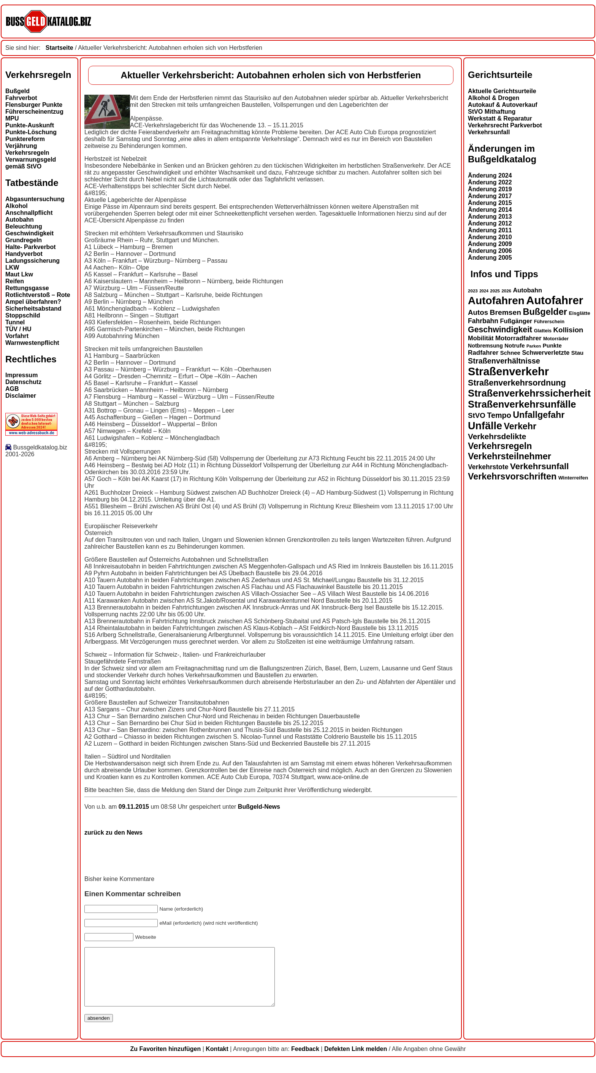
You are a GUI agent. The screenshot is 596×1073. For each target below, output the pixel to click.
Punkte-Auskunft (29, 125)
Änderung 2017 (490, 196)
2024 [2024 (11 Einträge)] (483, 291)
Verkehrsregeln (27, 152)
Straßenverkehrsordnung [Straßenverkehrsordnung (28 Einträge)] (517, 382)
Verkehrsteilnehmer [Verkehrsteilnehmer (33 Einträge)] (509, 456)
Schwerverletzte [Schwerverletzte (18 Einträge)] (545, 352)
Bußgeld (17, 91)
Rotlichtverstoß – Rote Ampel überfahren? (37, 298)
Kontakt (217, 1060)
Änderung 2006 (490, 251)
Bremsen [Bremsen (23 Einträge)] (505, 312)
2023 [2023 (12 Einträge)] (473, 291)
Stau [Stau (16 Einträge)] (577, 352)
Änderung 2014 (490, 209)
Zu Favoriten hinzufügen (165, 1060)
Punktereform (25, 139)
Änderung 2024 (490, 175)
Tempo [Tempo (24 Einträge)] (499, 415)
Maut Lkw (19, 274)
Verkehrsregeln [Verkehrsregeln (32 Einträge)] (500, 446)
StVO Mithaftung (491, 111)
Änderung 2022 (490, 182)
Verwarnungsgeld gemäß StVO (30, 163)
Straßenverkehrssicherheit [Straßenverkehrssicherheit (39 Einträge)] (529, 393)
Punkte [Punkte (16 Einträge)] (552, 345)
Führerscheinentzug (34, 111)
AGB (12, 389)
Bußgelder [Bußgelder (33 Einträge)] (545, 312)
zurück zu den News (113, 832)
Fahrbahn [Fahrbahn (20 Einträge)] (483, 321)
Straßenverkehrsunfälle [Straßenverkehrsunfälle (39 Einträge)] (522, 404)
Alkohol (16, 206)
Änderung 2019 (490, 189)
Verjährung (21, 146)
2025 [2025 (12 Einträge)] (495, 291)
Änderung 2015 (490, 203)
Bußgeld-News (259, 806)
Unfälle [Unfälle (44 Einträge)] (485, 426)
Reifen (14, 281)
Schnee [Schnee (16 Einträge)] (510, 352)
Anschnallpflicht (28, 213)
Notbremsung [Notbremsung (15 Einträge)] (485, 346)
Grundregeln (23, 240)
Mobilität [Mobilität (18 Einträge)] (480, 338)
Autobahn (19, 219)
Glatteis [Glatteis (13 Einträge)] (543, 330)
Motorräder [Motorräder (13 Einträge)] (556, 338)
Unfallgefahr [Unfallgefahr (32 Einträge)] (538, 415)
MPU (12, 118)
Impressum (21, 375)
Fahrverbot (21, 98)
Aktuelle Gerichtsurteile (502, 91)
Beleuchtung (23, 226)
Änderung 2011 (490, 230)
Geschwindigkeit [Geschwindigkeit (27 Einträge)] (500, 329)
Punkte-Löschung (31, 132)
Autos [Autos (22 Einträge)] (478, 312)
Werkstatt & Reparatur (500, 118)
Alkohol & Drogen (493, 98)
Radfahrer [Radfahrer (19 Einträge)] (483, 352)
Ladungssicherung (32, 260)
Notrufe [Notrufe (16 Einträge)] (514, 345)
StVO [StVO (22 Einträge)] (476, 415)
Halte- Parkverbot (30, 247)
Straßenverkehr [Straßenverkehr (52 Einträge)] (508, 371)
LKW (12, 267)
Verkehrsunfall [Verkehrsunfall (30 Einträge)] (539, 466)
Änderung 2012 (490, 223)
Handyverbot (24, 254)
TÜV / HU (18, 329)
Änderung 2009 (490, 244)
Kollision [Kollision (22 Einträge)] (568, 330)
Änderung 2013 (490, 216)
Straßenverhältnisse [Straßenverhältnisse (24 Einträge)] (504, 361)
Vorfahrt (17, 336)
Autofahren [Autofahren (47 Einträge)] (496, 300)
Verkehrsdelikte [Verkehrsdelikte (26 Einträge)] (497, 436)
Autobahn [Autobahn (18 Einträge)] (527, 290)
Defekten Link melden (355, 1060)
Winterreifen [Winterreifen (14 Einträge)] (573, 478)
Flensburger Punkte (33, 105)
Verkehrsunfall (489, 132)
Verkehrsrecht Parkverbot (505, 125)
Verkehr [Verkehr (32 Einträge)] (520, 426)
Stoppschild (22, 315)
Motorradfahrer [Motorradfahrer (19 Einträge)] (518, 338)
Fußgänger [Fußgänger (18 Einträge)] (516, 320)
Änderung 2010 (490, 237)
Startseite (59, 47)
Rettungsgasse (27, 288)
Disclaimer (20, 395)
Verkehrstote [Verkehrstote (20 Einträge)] (488, 467)
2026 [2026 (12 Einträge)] (506, 291)
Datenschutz (23, 382)
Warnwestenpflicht (32, 343)
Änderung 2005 (490, 257)
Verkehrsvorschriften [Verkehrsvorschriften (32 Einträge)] (512, 476)
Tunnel (15, 322)
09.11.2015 (135, 806)
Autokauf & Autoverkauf (502, 105)
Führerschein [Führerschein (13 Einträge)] (549, 321)
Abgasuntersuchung (35, 199)
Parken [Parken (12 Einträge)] (533, 346)
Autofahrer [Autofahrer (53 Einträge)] (554, 300)
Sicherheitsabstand (33, 308)
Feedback (305, 1060)
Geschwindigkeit (29, 233)
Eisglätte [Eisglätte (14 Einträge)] (579, 313)
